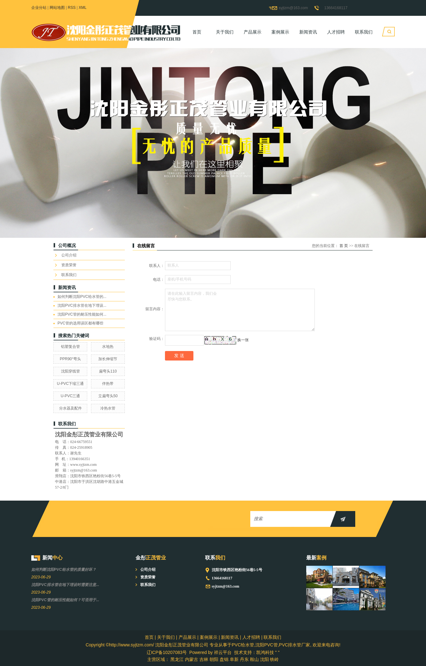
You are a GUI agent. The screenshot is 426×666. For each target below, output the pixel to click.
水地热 (107, 346)
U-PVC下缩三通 (70, 383)
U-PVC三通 (70, 396)
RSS (72, 7)
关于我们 (225, 31)
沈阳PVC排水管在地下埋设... (82, 305)
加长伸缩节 (107, 359)
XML (83, 7)
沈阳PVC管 (266, 644)
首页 (196, 31)
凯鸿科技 (265, 652)
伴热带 (107, 383)
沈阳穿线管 (70, 371)
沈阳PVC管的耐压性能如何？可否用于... (65, 600)
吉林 (203, 659)
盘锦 (224, 659)
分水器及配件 (70, 408)
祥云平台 (223, 652)
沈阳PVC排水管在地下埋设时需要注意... (65, 585)
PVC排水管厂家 (294, 644)
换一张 (243, 340)
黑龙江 (177, 659)
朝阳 (214, 659)
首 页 (343, 246)
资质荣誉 (68, 265)
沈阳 (264, 659)
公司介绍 (68, 255)
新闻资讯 (308, 31)
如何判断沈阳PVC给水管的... (82, 296)
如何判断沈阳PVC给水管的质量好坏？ (63, 569)
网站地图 (57, 7)
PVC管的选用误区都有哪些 (80, 323)
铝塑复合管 (70, 346)
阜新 (234, 659)
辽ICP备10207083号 (167, 652)
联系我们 (364, 31)
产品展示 (252, 31)
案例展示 (280, 31)
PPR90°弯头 (70, 359)
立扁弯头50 (108, 396)
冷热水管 (107, 408)
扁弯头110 (108, 371)
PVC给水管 (243, 644)
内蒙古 (191, 659)
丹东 (244, 659)
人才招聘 (336, 31)
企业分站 (38, 7)
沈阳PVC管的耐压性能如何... (82, 314)
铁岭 (274, 659)
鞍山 (254, 659)
